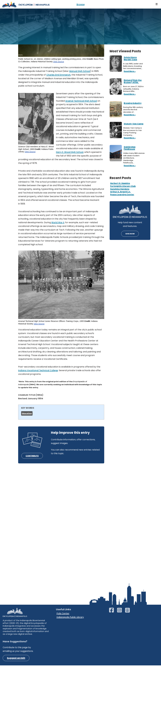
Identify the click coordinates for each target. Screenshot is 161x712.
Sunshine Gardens (119, 189)
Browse (81, 4)
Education (27, 415)
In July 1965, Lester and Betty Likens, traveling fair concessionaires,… (133, 66)
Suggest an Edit (16, 708)
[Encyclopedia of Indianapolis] (25, 4)
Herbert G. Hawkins (120, 183)
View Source (58, 62)
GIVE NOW (130, 234)
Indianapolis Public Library (70, 667)
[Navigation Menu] (156, 4)
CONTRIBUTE (32, 458)
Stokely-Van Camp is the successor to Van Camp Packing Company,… (132, 131)
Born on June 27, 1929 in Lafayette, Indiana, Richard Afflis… (133, 89)
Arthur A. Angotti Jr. (120, 191)
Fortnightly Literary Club (123, 186)
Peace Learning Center (122, 194)
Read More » (129, 71)
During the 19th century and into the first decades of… (133, 109)
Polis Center (63, 663)
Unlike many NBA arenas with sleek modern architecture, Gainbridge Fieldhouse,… (134, 158)
